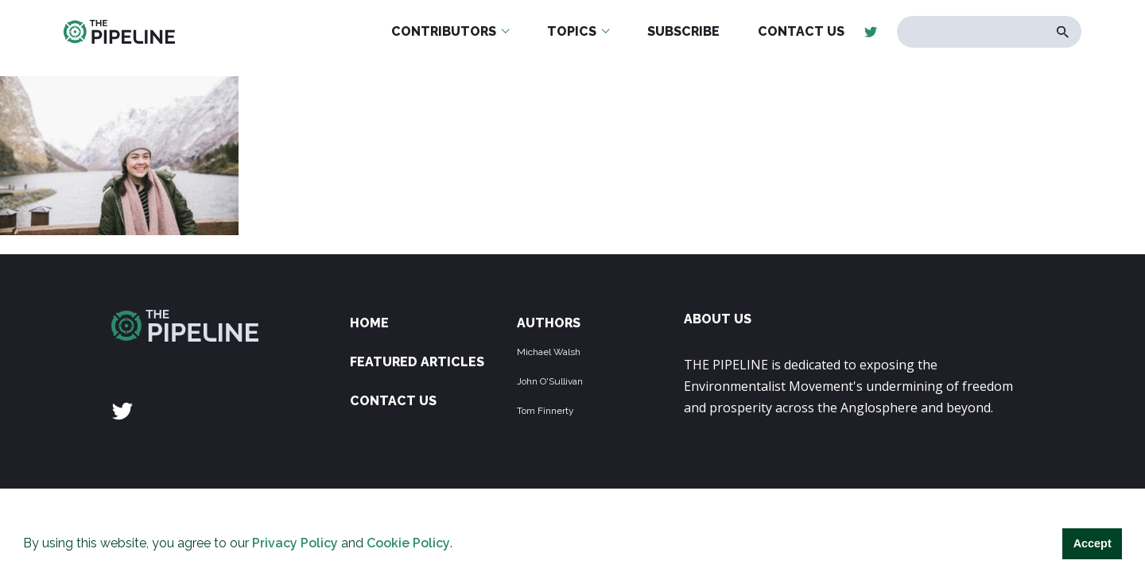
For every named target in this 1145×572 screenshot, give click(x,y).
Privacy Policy (295, 543)
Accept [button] (1092, 543)
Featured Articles (417, 361)
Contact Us (393, 400)
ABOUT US (717, 319)
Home (369, 322)
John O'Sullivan (550, 381)
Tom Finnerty (545, 410)
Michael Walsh (548, 352)
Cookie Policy (408, 543)
